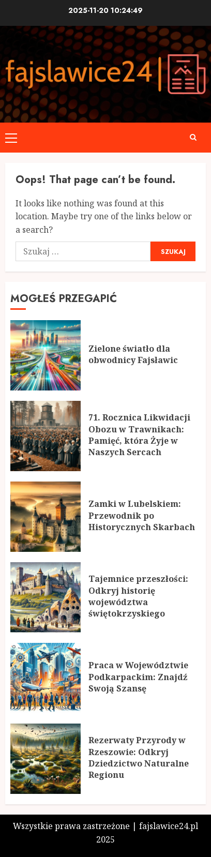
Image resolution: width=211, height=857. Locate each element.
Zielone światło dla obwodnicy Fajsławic (133, 354)
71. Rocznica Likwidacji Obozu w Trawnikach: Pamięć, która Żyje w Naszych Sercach (139, 435)
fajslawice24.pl (168, 826)
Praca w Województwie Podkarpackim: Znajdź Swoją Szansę (138, 676)
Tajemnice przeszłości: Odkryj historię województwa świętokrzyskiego (138, 596)
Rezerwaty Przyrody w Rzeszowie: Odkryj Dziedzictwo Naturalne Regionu (138, 757)
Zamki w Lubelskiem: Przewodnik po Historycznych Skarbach (141, 515)
